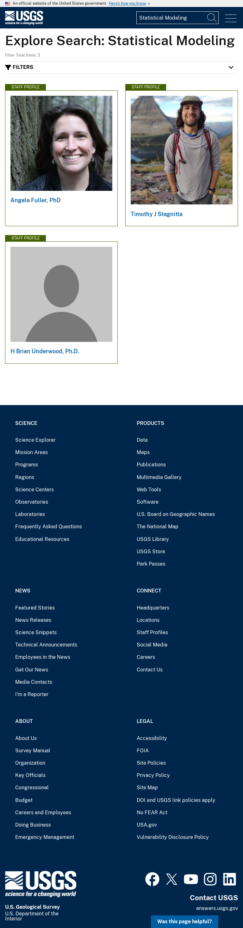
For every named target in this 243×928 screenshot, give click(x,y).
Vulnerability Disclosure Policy (173, 837)
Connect (149, 591)
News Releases (33, 620)
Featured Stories (35, 608)
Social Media (152, 645)
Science (26, 423)
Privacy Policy (153, 775)
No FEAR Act (152, 813)
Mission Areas (31, 452)
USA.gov (147, 825)
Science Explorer (35, 440)
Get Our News (31, 670)
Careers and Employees (43, 813)
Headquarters (153, 608)
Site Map (147, 788)
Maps (143, 452)
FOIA (143, 751)
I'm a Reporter (31, 694)
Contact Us (150, 670)
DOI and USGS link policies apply (176, 800)
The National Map (157, 527)
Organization (30, 763)
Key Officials (30, 775)
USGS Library (153, 539)
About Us (26, 738)
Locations (148, 620)
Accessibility (152, 738)
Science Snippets (36, 632)
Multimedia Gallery (159, 477)
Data (142, 440)
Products (150, 423)
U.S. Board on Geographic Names (176, 514)
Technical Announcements (46, 645)
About (24, 721)
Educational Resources (42, 539)
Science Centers (34, 490)
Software (148, 502)
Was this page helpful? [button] (184, 922)
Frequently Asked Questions (48, 527)
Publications (151, 465)
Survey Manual (32, 751)
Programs (26, 465)
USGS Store (151, 552)
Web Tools (149, 490)
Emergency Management (44, 837)
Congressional (32, 788)
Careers (146, 657)
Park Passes (151, 564)
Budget (24, 800)
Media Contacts (33, 682)
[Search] (212, 17)
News (22, 591)
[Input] (177, 17)
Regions (24, 477)
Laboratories (30, 514)
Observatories (31, 502)
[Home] (24, 23)
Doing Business (33, 825)
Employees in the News (42, 657)
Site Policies (151, 763)
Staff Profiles (152, 632)
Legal (145, 721)
